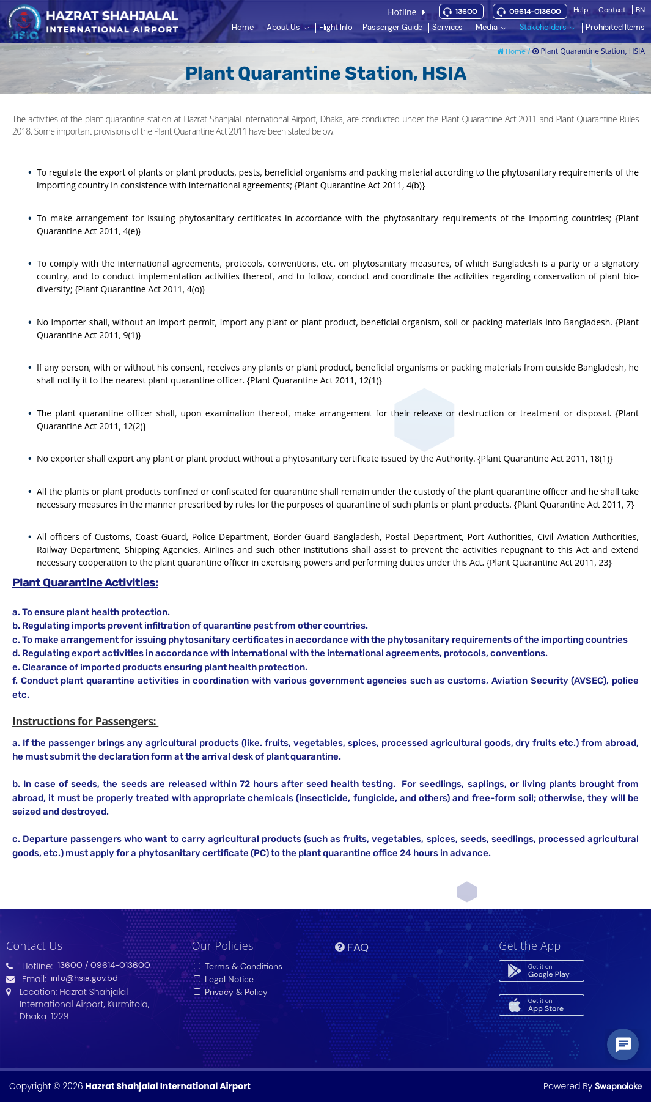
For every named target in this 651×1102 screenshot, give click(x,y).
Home (242, 27)
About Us (283, 27)
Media (486, 27)
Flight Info (336, 27)
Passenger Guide (392, 27)
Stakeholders (543, 27)
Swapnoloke (618, 1086)
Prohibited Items (615, 27)
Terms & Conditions (237, 966)
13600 (466, 11)
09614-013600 (535, 11)
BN (640, 9)
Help (581, 9)
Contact (612, 9)
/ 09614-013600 (117, 965)
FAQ (352, 947)
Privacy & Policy (230, 992)
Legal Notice (223, 979)
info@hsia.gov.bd (84, 978)
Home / (514, 51)
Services (447, 27)
